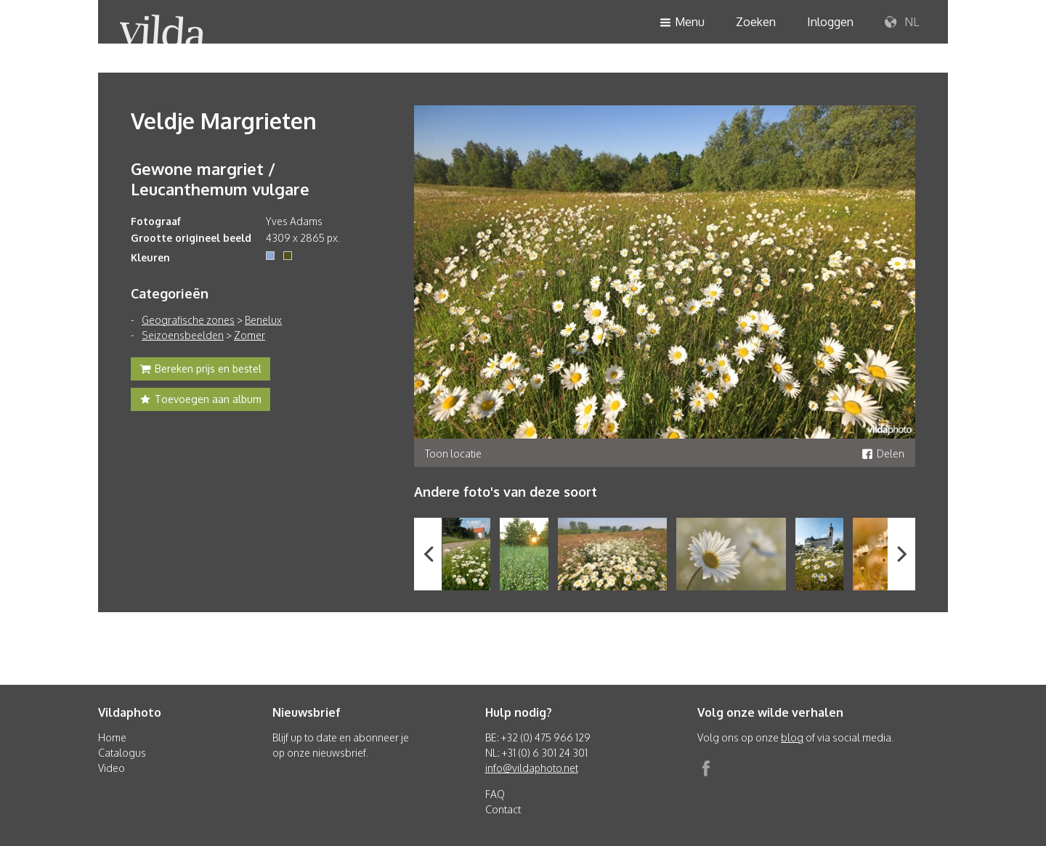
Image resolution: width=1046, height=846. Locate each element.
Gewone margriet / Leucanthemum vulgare (220, 178)
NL (902, 22)
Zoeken (756, 22)
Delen (882, 453)
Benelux (263, 320)
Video (111, 768)
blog (792, 737)
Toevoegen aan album (200, 401)
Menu (682, 23)
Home (112, 737)
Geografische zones (188, 320)
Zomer (249, 335)
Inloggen (830, 22)
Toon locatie (453, 453)
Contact (503, 809)
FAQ (495, 794)
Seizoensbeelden (183, 335)
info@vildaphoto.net (531, 768)
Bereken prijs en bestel (200, 370)
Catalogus (122, 753)
